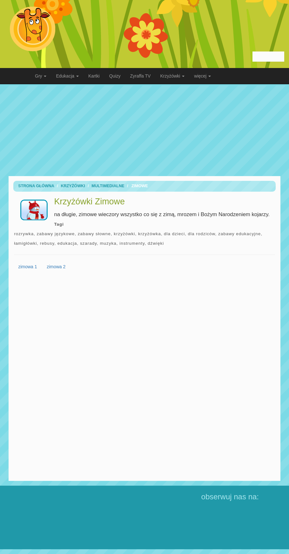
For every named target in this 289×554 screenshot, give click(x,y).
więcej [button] (202, 76)
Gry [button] (40, 76)
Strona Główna (36, 186)
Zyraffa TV (140, 76)
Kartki (94, 76)
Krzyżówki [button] (172, 76)
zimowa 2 (56, 266)
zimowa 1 (27, 266)
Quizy (115, 76)
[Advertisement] (144, 130)
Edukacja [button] (67, 76)
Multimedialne (107, 186)
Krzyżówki (73, 186)
